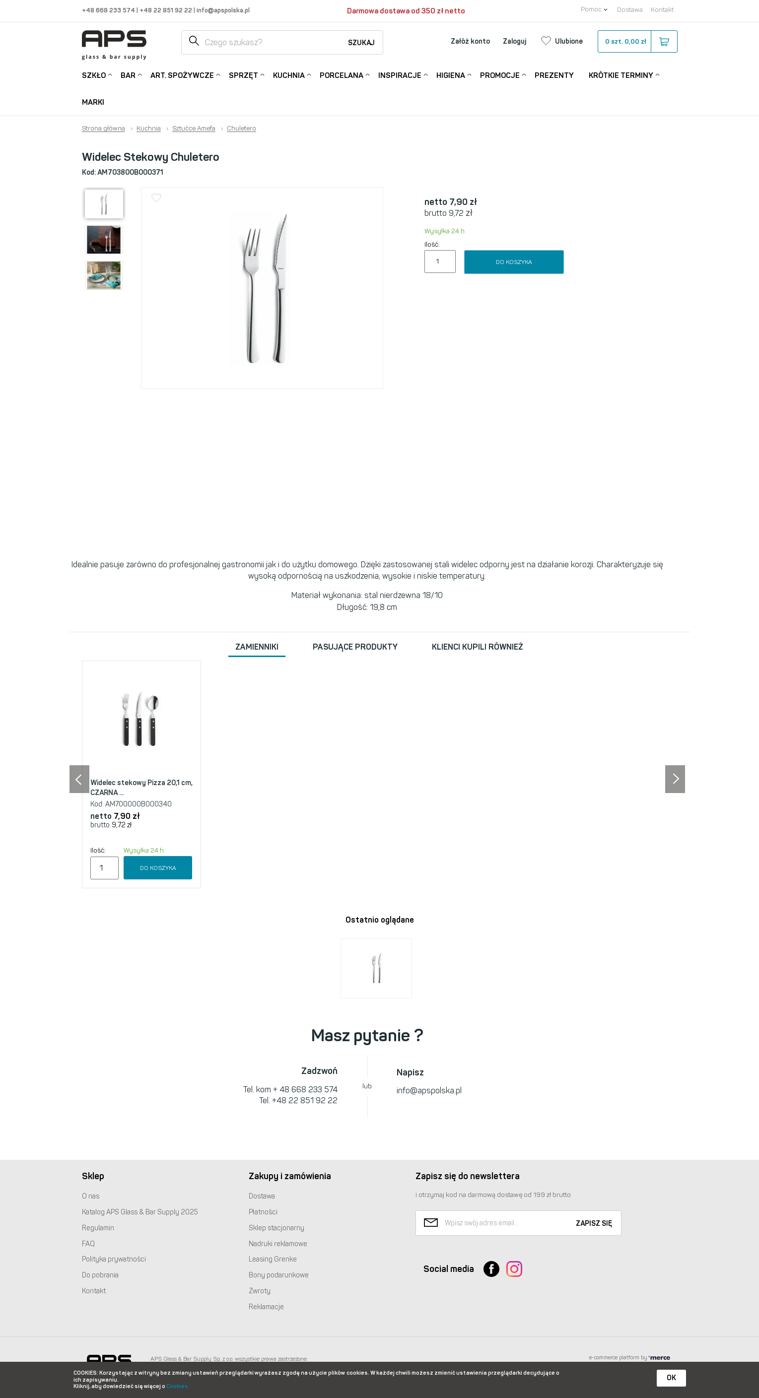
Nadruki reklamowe (278, 1244)
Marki (93, 102)
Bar (128, 74)
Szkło (94, 74)
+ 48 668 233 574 (305, 1089)
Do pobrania (100, 1275)
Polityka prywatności (114, 1259)
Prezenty (554, 75)
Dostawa (630, 9)
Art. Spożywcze (182, 74)
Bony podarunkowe (279, 1275)
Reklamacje (266, 1307)
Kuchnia (289, 74)
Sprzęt (243, 74)
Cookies (177, 1386)
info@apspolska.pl (222, 10)
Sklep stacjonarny (276, 1228)
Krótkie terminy (621, 74)
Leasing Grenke (273, 1259)
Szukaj (361, 43)
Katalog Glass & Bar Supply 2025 (140, 1212)
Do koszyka (514, 262)
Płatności (263, 1212)
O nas (90, 1196)
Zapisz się (594, 1223)
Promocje (500, 74)
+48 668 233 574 (109, 10)
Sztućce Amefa (193, 128)
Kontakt (662, 9)
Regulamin (98, 1228)
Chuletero (241, 128)
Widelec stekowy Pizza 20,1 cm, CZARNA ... (141, 788)
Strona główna (103, 128)
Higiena (450, 74)
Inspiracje (399, 74)
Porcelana (341, 74)
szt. (637, 41)
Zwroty (260, 1291)
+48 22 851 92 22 (166, 10)
